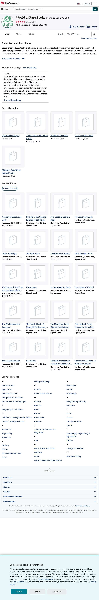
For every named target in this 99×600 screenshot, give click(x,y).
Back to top (49, 471)
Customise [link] (56, 591)
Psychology (71, 393)
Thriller (69, 440)
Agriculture (7, 389)
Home (37, 409)
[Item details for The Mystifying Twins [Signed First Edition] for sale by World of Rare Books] (61, 314)
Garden (37, 389)
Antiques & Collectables (12, 397)
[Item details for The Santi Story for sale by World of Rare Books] (37, 242)
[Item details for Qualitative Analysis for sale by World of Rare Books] (13, 124)
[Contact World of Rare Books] (92, 26)
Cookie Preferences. (45, 579)
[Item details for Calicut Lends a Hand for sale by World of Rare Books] (86, 124)
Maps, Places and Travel (44, 448)
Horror (37, 413)
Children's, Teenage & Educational (17, 417)
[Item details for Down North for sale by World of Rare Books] (37, 276)
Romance (70, 405)
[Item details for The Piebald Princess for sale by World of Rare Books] (13, 349)
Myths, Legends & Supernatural (48, 460)
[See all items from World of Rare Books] (77, 26)
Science (69, 417)
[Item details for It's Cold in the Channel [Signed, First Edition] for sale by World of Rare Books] (37, 207)
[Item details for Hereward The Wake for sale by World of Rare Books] (61, 124)
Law (36, 440)
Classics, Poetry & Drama (13, 421)
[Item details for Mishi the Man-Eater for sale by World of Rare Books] (86, 242)
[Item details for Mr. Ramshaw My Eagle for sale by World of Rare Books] (61, 276)
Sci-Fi (68, 413)
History (37, 401)
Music (36, 456)
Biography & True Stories (13, 409)
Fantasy (5, 445)
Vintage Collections (75, 448)
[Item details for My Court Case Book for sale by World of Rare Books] (86, 205)
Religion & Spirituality (76, 401)
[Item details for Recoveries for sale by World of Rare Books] (37, 349)
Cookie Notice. (18, 582)
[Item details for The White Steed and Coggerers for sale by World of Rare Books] (13, 314)
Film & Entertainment (11, 453)
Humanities (39, 417)
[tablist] (20, 34)
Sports (69, 425)
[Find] (95, 9)
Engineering (7, 433)
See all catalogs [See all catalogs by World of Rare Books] (30, 67)
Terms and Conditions (82, 506)
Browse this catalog (12, 100)
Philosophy (71, 385)
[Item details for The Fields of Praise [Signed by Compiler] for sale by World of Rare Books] (86, 314)
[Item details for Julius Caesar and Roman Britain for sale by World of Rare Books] (37, 125)
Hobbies (37, 405)
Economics (6, 429)
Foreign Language (42, 381)
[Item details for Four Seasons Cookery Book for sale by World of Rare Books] (61, 207)
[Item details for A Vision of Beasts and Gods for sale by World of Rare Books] (13, 207)
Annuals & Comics (10, 393)
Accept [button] (19, 591)
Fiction (5, 449)
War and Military (73, 456)
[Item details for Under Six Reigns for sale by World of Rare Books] (13, 242)
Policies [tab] (31, 34)
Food (4, 457)
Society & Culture (74, 421)
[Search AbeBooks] (53, 9)
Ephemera (6, 437)
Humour (38, 421)
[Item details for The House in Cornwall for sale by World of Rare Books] (61, 242)
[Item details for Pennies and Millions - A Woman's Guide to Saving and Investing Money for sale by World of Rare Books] (86, 351)
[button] (94, 34)
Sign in (87, 4)
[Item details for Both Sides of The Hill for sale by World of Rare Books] (86, 276)
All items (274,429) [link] (9, 189)
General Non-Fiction (43, 393)
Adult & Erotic (8, 385)
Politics (69, 389)
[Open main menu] (5, 9)
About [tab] (18, 34)
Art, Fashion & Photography (14, 401)
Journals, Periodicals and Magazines (45, 431)
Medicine (38, 452)
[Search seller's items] (71, 34)
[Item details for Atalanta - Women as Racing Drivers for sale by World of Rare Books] (13, 160)
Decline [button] (37, 591)
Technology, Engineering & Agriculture (78, 435)
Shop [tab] (7, 34)
